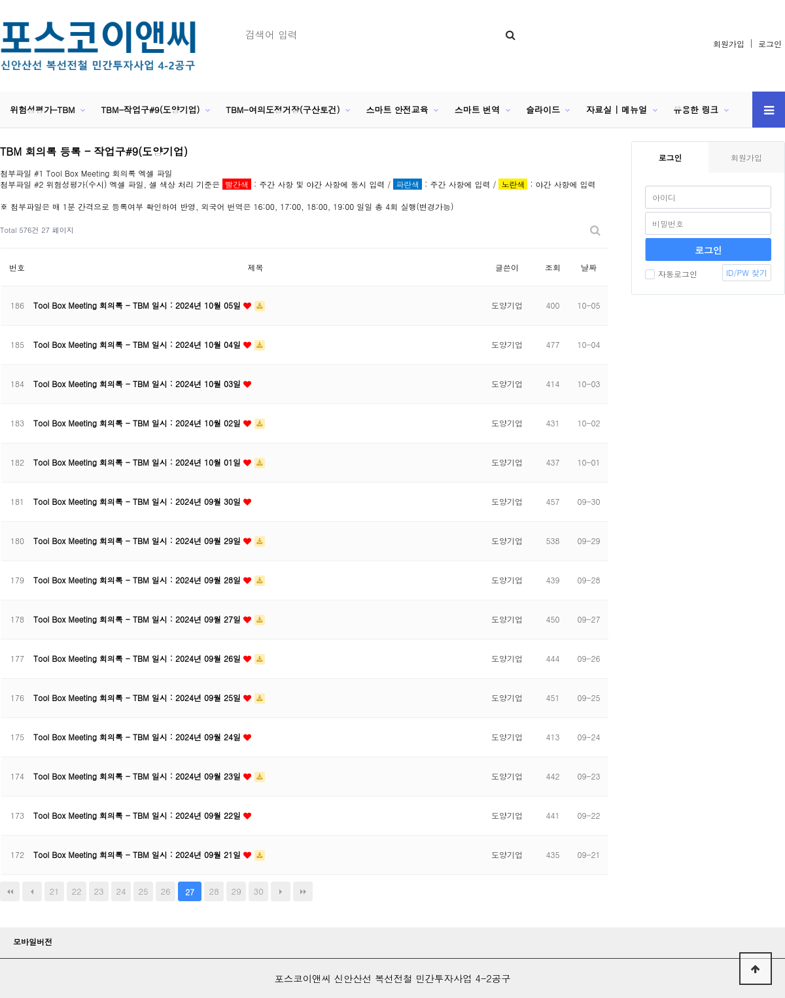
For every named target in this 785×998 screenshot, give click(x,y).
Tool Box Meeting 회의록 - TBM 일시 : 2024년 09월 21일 (138, 854)
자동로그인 (671, 273)
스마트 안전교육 (397, 109)
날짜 (589, 267)
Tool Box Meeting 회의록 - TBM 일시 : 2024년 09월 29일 (138, 540)
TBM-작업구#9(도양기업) (150, 109)
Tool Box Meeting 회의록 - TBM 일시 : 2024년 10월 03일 (138, 383)
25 (143, 891)
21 (54, 891)
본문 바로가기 (0, 0)
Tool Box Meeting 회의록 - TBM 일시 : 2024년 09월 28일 (138, 579)
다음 (280, 891)
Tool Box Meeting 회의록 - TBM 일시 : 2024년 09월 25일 (138, 697)
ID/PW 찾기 (746, 272)
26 (166, 891)
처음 (10, 891)
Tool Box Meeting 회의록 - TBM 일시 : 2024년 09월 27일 (138, 619)
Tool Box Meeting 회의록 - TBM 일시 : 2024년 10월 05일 (138, 305)
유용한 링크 (695, 109)
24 (121, 891)
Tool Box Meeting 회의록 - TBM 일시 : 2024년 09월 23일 (138, 776)
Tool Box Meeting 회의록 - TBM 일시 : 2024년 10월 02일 (138, 422)
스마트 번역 (477, 109)
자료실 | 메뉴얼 (616, 109)
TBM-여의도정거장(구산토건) (283, 109)
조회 (553, 267)
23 (98, 891)
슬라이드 (543, 109)
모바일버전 (32, 941)
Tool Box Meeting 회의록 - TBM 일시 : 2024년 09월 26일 (138, 658)
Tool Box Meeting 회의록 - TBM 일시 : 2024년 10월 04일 (138, 344)
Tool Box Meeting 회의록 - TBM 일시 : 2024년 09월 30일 (138, 501)
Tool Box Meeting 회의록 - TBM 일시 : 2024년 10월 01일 (138, 462)
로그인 (770, 43)
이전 (32, 891)
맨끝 (303, 891)
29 (236, 891)
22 (76, 891)
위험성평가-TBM (42, 109)
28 (214, 891)
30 (259, 891)
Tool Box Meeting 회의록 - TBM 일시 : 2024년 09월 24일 (138, 736)
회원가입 (728, 43)
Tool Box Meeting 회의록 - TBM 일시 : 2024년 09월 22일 (138, 815)
